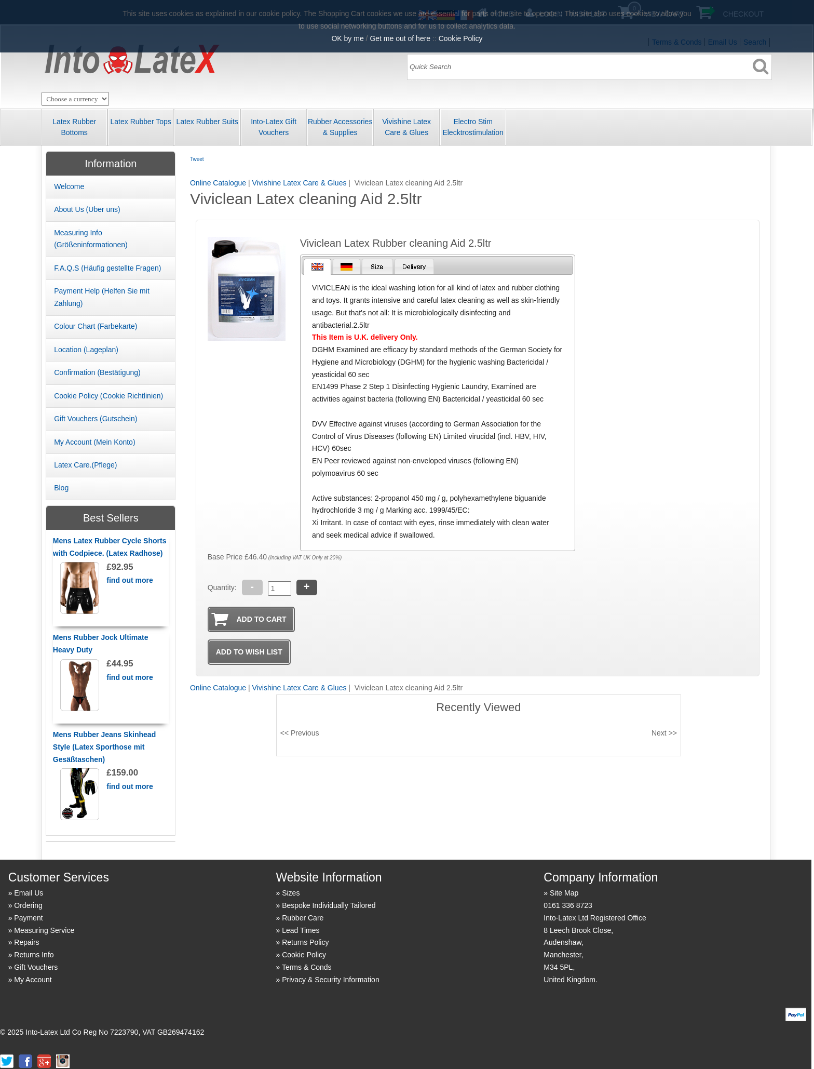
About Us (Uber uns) (87, 209)
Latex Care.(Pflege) (85, 465)
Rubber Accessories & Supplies (340, 127)
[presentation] (317, 266)
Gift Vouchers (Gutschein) (95, 419)
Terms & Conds (307, 967)
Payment (28, 918)
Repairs (26, 942)
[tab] (317, 267)
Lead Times (300, 930)
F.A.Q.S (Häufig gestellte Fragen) (107, 268)
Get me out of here (400, 38)
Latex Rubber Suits (207, 121)
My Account (32, 980)
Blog (61, 488)
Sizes (291, 893)
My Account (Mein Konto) (94, 442)
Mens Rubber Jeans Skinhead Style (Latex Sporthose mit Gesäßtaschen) (104, 747)
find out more (129, 580)
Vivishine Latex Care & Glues (406, 127)
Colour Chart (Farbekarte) (95, 326)
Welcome (69, 186)
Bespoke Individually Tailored (328, 905)
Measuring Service (44, 930)
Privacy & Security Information (330, 980)
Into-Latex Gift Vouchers (273, 127)
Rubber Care (302, 918)
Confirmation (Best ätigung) (97, 372)
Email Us (28, 893)
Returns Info (33, 955)
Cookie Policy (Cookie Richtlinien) (108, 396)
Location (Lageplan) (86, 349)
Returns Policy (305, 942)
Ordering (28, 905)
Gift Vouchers (36, 967)
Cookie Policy (304, 955)
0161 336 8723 (568, 905)
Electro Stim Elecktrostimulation (473, 127)
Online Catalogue (218, 183)
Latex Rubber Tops (141, 121)
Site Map (564, 893)
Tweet (197, 159)
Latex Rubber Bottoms (74, 127)
